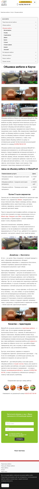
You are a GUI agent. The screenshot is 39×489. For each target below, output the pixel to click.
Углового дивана (8, 44)
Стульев (6, 42)
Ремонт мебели (7, 58)
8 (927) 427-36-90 (30, 393)
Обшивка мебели (7, 28)
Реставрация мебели (8, 52)
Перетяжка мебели (6, 464)
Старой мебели (7, 35)
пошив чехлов (19, 364)
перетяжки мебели (28, 328)
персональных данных (16, 436)
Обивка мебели (7, 25)
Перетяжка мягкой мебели (10, 22)
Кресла (5, 40)
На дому (6, 32)
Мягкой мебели (7, 30)
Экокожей (6, 49)
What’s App (4, 216)
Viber (20, 216)
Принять (5, 485)
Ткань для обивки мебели (8, 466)
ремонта (33, 341)
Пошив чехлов (6, 61)
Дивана (5, 37)
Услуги (3, 469)
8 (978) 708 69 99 (24, 4)
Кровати (6, 47)
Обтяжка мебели (7, 55)
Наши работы (4, 467)
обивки (19, 200)
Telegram (12, 216)
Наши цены (4, 471)
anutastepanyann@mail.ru (15, 370)
